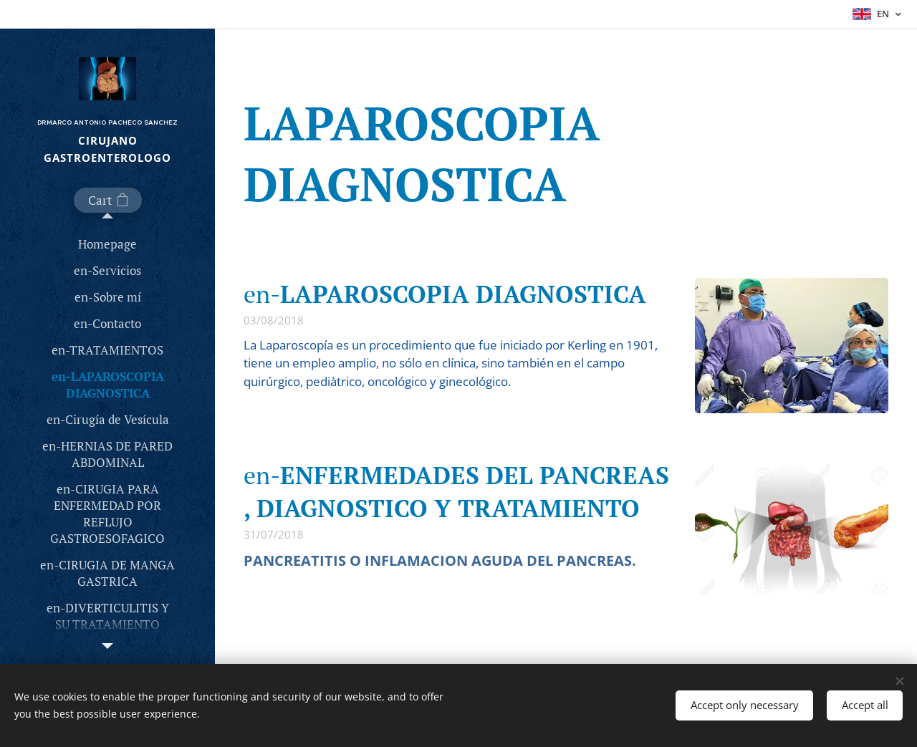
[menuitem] (107, 244)
